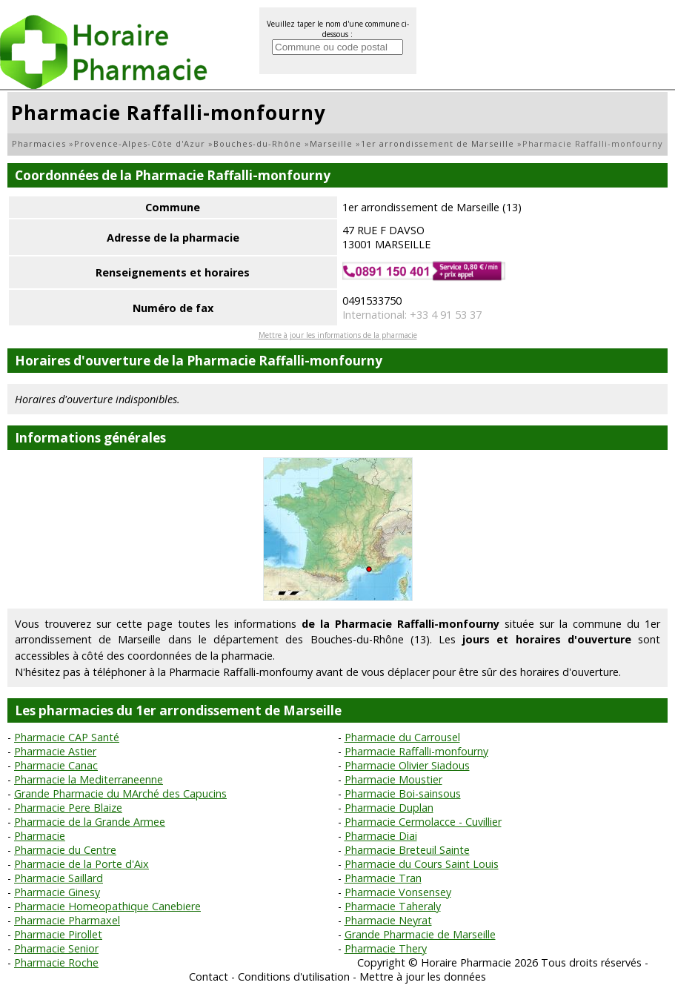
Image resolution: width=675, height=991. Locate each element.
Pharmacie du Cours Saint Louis (422, 864)
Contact (208, 977)
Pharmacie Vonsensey (398, 892)
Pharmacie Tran (383, 878)
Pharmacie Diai (381, 836)
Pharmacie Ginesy (57, 892)
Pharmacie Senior (56, 948)
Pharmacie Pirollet (58, 934)
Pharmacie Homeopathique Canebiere (107, 906)
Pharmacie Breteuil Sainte (407, 850)
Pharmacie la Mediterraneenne (88, 779)
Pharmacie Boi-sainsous (403, 793)
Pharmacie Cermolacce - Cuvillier (423, 822)
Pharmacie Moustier (393, 779)
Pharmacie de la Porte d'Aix (81, 864)
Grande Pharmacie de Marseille (420, 934)
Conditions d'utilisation (294, 977)
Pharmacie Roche (56, 962)
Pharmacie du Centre (65, 850)
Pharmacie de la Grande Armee (89, 822)
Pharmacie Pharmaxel (67, 920)
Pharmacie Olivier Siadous (407, 765)
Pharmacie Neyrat (388, 920)
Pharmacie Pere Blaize (68, 808)
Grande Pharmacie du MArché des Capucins (120, 793)
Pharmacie (39, 836)
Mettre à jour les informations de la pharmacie (338, 335)
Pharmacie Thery (386, 948)
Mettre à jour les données (422, 977)
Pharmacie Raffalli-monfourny (416, 751)
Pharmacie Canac (56, 765)
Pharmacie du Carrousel (402, 737)
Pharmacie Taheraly (393, 906)
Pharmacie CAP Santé (66, 737)
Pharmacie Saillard (58, 878)
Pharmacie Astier (55, 751)
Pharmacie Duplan (389, 808)
